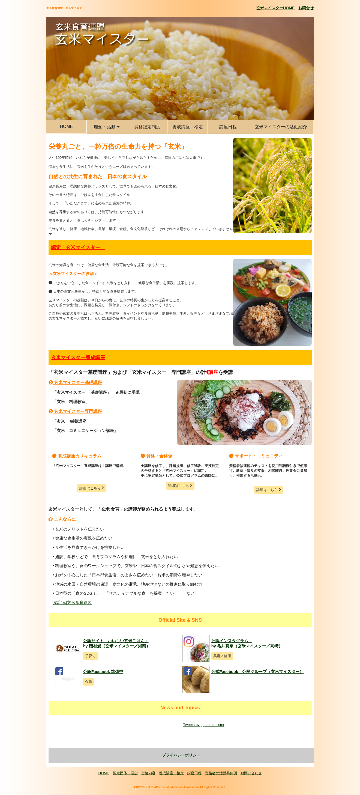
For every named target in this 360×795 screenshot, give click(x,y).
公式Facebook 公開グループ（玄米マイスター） (257, 671)
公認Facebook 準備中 (103, 671)
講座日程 (228, 126)
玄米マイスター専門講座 (75, 411)
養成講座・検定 (187, 126)
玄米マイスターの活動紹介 (281, 126)
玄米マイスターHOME (275, 8)
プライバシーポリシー (181, 755)
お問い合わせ (251, 773)
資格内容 (148, 773)
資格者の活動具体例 (221, 773)
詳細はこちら (91, 488)
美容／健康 (222, 656)
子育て (90, 656)
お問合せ (306, 8)
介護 (88, 682)
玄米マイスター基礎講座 (75, 382)
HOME (66, 126)
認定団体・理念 (125, 773)
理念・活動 (106, 126)
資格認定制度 (147, 126)
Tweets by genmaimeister (203, 725)
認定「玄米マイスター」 (78, 247)
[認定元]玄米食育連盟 (72, 602)
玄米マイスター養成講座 (78, 357)
